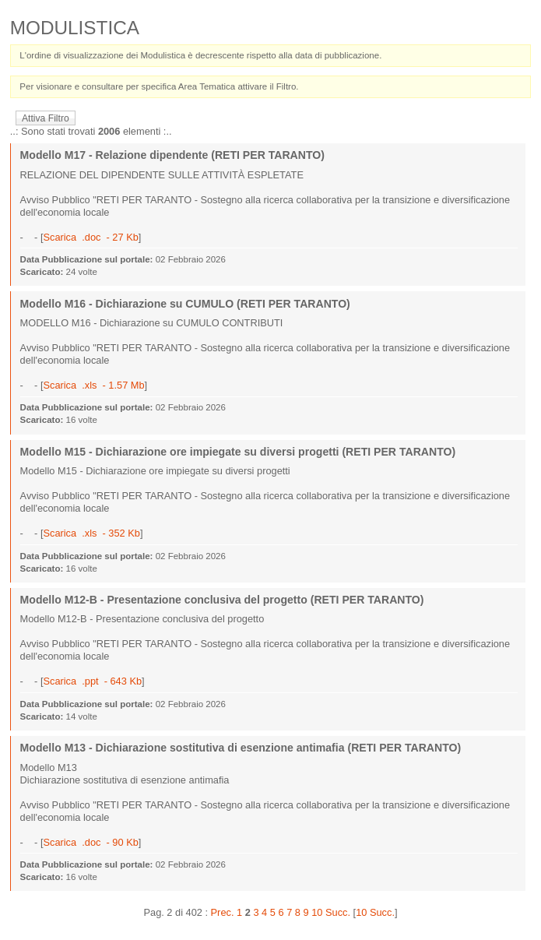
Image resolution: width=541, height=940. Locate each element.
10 (316, 912)
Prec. (222, 912)
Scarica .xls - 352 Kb (91, 533)
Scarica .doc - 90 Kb (90, 842)
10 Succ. (375, 912)
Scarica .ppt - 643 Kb (92, 681)
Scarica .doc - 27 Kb (90, 237)
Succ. (337, 912)
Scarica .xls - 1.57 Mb (93, 385)
